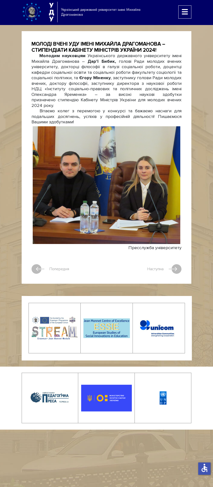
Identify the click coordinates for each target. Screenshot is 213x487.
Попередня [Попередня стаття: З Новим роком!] (50, 269)
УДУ (51, 12)
